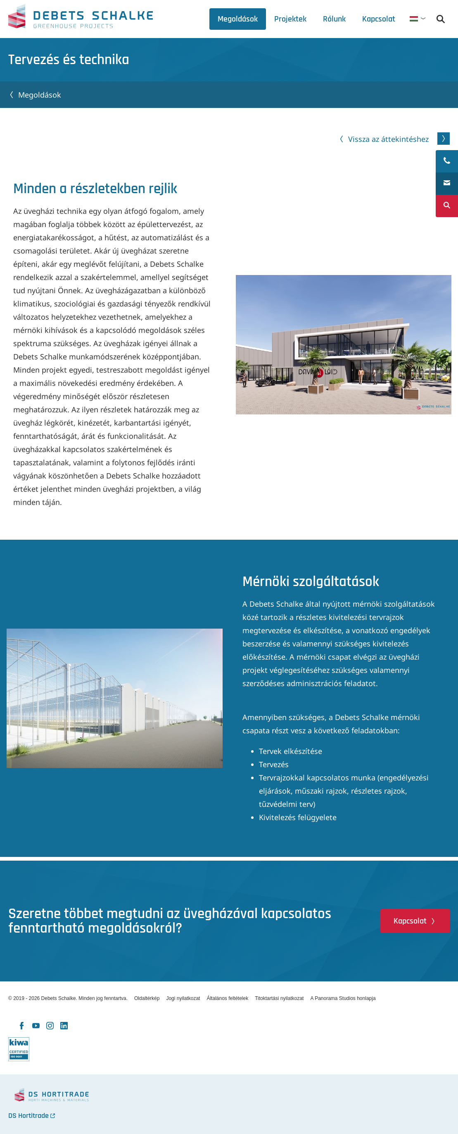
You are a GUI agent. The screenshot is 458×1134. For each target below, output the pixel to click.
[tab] (334, 19)
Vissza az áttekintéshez (388, 139)
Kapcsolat (410, 921)
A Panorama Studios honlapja (342, 998)
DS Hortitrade (28, 1115)
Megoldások (39, 95)
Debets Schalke (80, 18)
